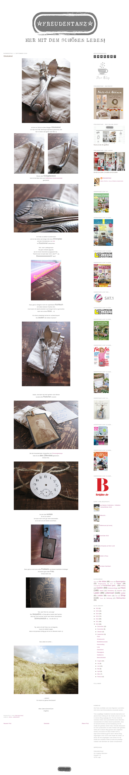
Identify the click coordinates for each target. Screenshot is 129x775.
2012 (97, 619)
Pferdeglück (100, 652)
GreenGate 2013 (104, 535)
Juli (98, 663)
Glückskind (100, 649)
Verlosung (109, 598)
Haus (10, 717)
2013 (97, 616)
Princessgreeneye (57, 453)
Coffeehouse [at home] (105, 525)
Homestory (111, 590)
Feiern (119, 583)
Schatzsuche (100, 639)
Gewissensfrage (112, 588)
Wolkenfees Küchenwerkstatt (53, 178)
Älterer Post (85, 723)
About (95, 581)
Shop (123, 595)
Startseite (46, 723)
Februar (99, 676)
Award (111, 581)
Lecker (123, 593)
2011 (97, 621)
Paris (98, 636)
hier (54, 241)
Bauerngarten (120, 581)
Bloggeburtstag (102, 583)
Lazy (98, 647)
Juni (98, 666)
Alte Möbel (102, 581)
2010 (97, 624)
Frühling (123, 585)
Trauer (101, 598)
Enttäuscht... (102, 515)
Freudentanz (107, 178)
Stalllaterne (100, 655)
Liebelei (100, 595)
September (100, 634)
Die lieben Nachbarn (105, 566)
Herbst (102, 590)
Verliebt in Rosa (103, 556)
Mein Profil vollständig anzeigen (112, 181)
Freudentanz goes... (109, 585)
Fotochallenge (97, 585)
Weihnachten (120, 598)
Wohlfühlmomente (102, 642)
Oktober (99, 631)
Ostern (109, 595)
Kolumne (119, 590)
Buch (111, 583)
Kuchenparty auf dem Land (107, 546)
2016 (97, 608)
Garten (99, 588)
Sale (116, 595)
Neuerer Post (7, 723)
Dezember (100, 626)
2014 (97, 613)
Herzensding (100, 644)
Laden (97, 593)
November (100, 629)
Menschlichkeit (101, 657)
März (99, 674)
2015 (97, 611)
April (98, 671)
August (99, 661)
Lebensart (16, 717)
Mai (98, 668)
